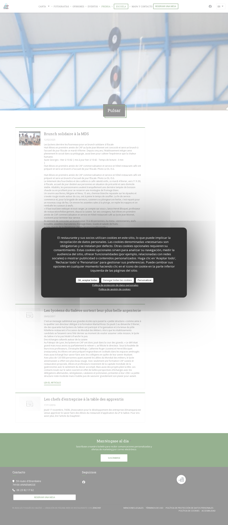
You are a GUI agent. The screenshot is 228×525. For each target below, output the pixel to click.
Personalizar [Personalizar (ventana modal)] (145, 280)
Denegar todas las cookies (117, 280)
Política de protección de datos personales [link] (115, 285)
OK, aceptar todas (87, 280)
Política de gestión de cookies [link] (115, 289)
